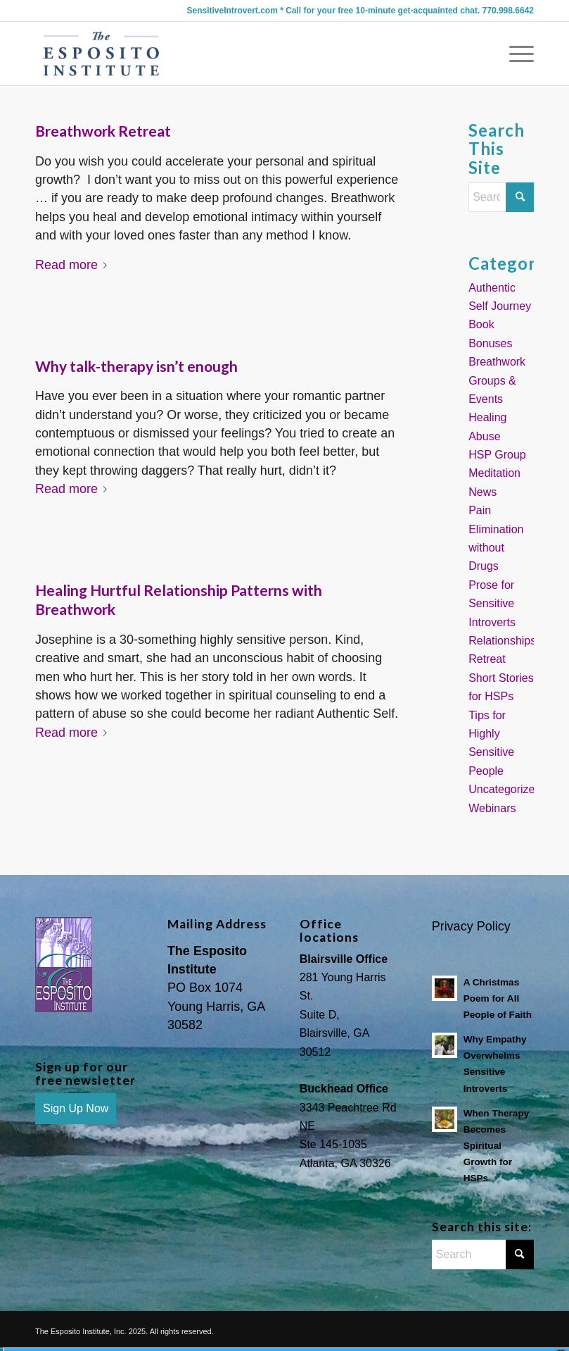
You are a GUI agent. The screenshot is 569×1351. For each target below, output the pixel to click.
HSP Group (497, 455)
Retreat (486, 659)
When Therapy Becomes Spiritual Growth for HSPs (496, 1145)
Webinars (492, 808)
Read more (74, 265)
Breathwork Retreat (103, 130)
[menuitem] (514, 53)
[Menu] (514, 53)
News (482, 492)
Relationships (502, 641)
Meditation (494, 473)
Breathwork (496, 362)
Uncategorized (504, 789)
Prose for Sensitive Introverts (492, 603)
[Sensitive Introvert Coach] (101, 53)
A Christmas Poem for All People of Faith (497, 998)
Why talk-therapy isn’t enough (136, 366)
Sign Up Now (75, 1108)
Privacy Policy (471, 926)
